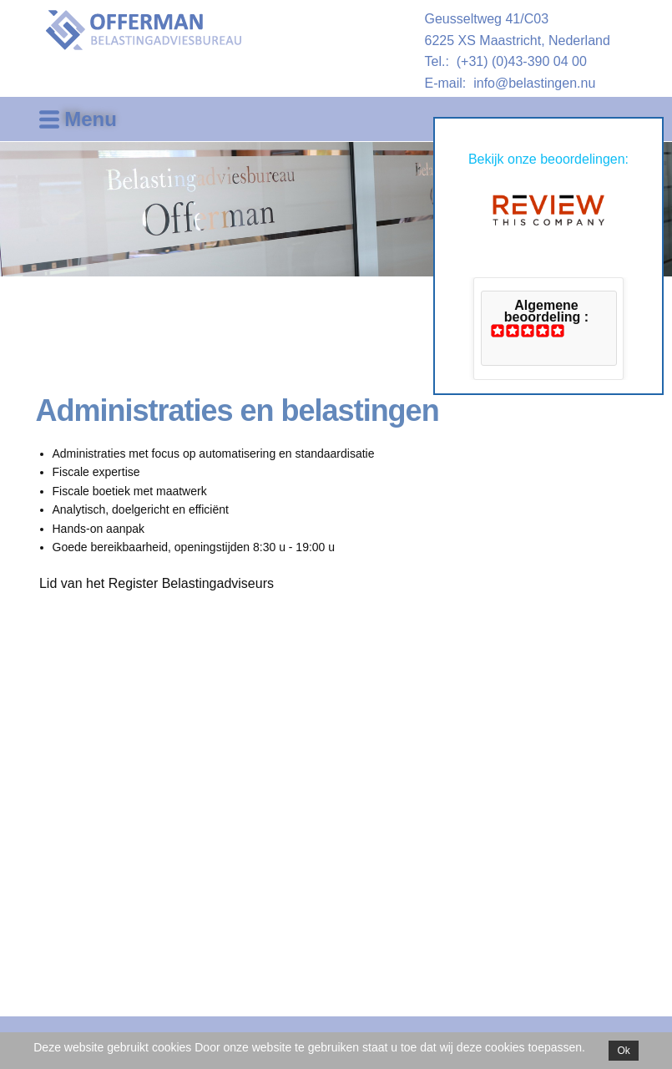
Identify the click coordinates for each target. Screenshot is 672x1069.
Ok (623, 1050)
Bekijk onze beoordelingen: (548, 159)
